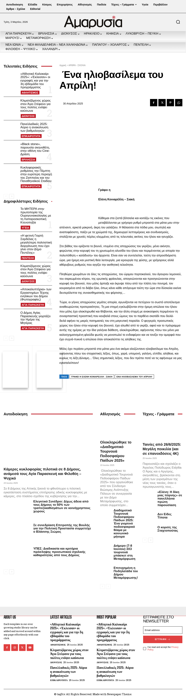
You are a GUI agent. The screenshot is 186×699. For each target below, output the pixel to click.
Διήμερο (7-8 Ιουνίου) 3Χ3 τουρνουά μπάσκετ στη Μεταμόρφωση (124, 551)
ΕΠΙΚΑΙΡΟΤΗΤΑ (31, 136)
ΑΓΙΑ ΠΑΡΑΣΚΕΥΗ (33, 304)
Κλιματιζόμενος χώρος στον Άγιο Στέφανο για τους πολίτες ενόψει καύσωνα (35, 105)
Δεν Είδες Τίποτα (164, 515)
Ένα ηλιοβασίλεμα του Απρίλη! (134, 377)
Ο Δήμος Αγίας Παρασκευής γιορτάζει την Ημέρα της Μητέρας (35, 318)
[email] (162, 629)
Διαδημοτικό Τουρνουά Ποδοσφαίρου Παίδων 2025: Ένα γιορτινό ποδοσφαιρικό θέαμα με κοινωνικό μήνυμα (124, 523)
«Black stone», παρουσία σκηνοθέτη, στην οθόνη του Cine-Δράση (35, 149)
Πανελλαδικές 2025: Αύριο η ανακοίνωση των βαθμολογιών (34, 127)
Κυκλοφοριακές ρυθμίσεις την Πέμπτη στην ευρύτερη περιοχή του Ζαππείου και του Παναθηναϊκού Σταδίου (36, 174)
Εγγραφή (163, 638)
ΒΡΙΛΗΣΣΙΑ (28, 159)
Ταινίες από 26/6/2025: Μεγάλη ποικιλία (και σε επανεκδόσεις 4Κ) (162, 448)
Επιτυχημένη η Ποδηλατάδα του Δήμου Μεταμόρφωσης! (126, 572)
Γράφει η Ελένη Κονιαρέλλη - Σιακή (91, 377)
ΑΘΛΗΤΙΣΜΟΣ (30, 92)
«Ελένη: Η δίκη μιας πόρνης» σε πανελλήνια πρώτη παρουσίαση (169, 498)
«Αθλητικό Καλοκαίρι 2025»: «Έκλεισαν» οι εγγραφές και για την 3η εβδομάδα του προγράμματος (35, 80)
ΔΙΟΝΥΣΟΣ (28, 116)
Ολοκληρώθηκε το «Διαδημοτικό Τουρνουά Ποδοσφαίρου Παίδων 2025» (115, 451)
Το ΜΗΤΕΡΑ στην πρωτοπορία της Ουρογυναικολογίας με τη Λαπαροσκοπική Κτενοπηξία (35, 215)
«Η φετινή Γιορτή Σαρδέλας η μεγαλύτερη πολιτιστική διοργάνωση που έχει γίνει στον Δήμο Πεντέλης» (36, 244)
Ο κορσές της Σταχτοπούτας (167, 528)
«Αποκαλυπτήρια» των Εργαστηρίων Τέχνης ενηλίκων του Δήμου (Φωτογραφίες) (35, 294)
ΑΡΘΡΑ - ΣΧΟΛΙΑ (77, 65)
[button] (178, 21)
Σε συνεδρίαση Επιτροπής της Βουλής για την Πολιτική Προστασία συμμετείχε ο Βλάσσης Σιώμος (62, 528)
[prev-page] (6, 196)
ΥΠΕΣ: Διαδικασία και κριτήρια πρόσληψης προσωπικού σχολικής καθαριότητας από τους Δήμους (59, 551)
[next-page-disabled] (108, 586)
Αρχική (62, 65)
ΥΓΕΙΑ (25, 227)
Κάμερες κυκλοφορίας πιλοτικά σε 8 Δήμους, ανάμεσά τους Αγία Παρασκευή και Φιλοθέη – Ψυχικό (42, 473)
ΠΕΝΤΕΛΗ (28, 258)
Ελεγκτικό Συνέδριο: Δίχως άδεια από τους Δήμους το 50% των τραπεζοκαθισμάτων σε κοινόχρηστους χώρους (61, 506)
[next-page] (11, 196)
